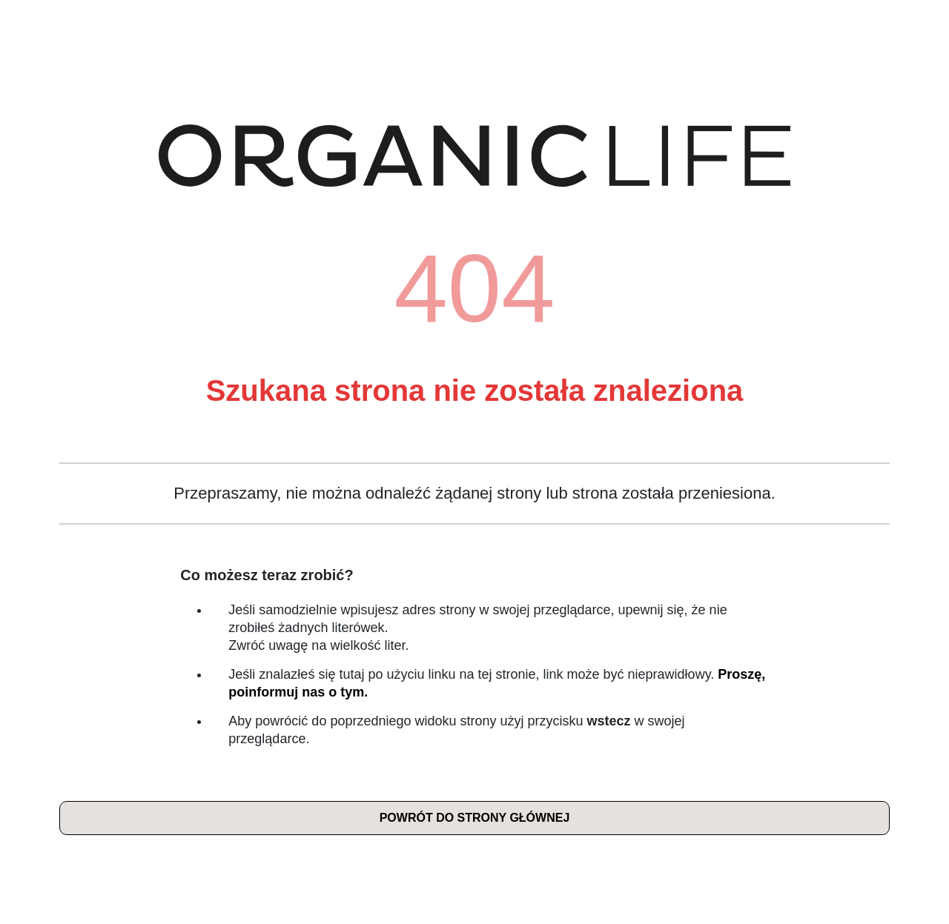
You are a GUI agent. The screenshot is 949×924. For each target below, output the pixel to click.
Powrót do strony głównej (475, 817)
